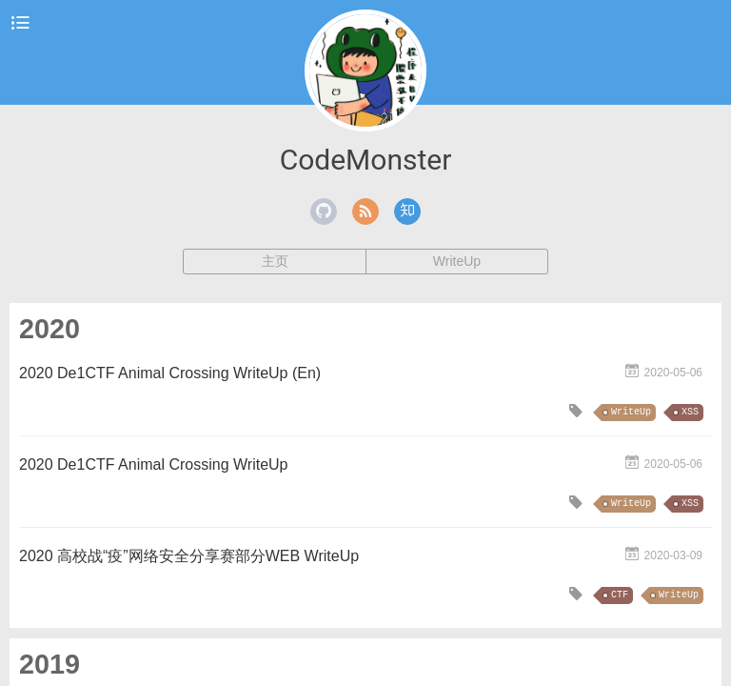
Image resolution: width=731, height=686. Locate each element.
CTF (619, 595)
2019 (49, 664)
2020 (49, 328)
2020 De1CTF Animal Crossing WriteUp (153, 464)
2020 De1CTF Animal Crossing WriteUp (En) (170, 373)
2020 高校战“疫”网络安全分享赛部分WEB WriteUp (189, 556)
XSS (690, 412)
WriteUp (457, 261)
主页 (275, 261)
